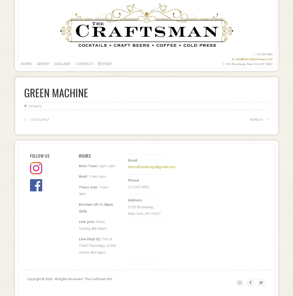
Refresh (256, 119)
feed (105, 64)
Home (26, 64)
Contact (84, 64)
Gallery (62, 64)
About (43, 64)
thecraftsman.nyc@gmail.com (151, 166)
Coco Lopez (39, 119)
